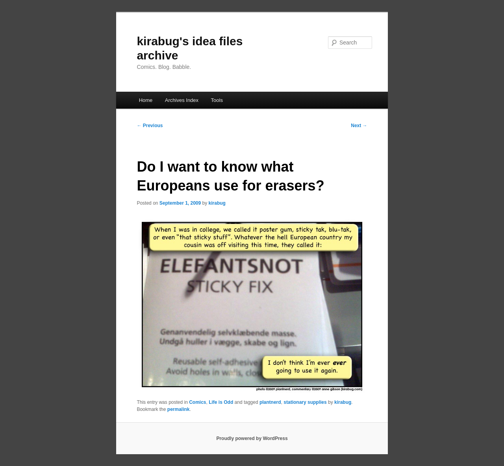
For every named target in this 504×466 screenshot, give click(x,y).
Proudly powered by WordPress (251, 438)
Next (359, 125)
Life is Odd (221, 402)
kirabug (217, 203)
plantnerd (270, 402)
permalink (178, 409)
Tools (217, 100)
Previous (150, 125)
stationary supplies (305, 402)
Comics (197, 402)
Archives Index (181, 100)
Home (146, 100)
